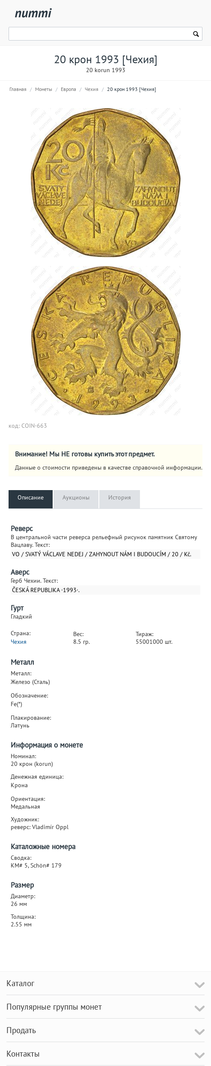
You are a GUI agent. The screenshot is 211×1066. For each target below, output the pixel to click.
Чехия (91, 89)
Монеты (43, 89)
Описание (31, 497)
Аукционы (75, 497)
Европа (68, 89)
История (119, 497)
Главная (18, 89)
